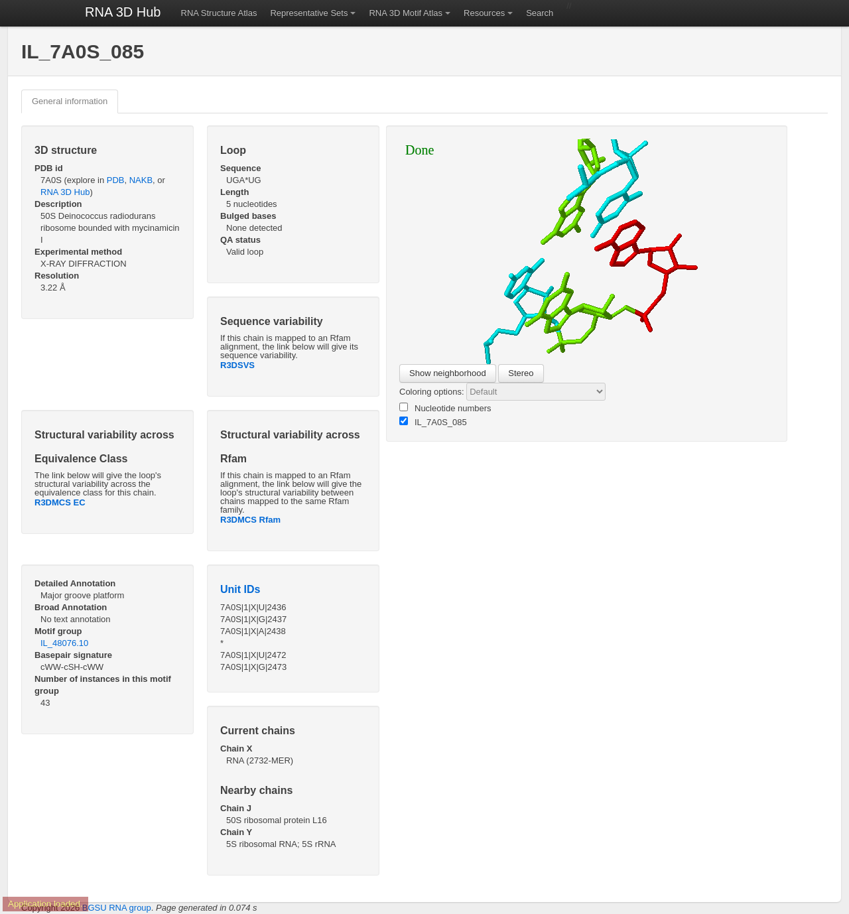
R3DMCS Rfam (250, 520)
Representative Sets (309, 13)
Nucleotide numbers (445, 408)
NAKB (141, 180)
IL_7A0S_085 (433, 422)
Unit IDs (240, 589)
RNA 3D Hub (123, 12)
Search (539, 13)
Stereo (520, 373)
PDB (116, 180)
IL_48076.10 (64, 643)
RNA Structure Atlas (219, 13)
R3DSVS (237, 365)
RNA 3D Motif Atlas (405, 13)
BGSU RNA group (116, 908)
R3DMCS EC (60, 502)
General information (69, 101)
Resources (484, 13)
